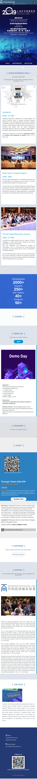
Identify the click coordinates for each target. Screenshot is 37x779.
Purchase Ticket (18, 499)
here (34, 639)
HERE (32, 135)
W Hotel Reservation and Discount (14, 529)
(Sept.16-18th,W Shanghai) (9, 484)
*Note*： (3, 490)
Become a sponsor (18, 554)
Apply (18, 341)
